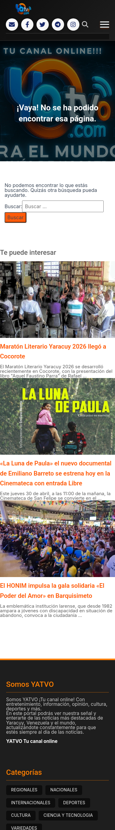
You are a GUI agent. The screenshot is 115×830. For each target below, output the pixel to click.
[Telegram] (58, 24)
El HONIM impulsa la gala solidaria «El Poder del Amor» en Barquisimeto (52, 590)
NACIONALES (63, 789)
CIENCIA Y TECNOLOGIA (68, 815)
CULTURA (21, 815)
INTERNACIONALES (30, 802)
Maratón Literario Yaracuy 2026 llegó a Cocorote (53, 351)
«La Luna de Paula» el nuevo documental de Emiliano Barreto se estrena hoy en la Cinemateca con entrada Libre (56, 473)
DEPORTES (74, 802)
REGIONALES (24, 789)
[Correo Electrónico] (12, 24)
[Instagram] (73, 24)
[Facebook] (27, 24)
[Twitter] (42, 24)
